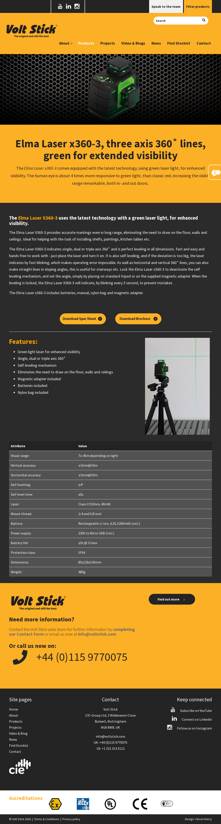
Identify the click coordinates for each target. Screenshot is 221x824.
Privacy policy (71, 819)
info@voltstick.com (110, 736)
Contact (204, 43)
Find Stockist (178, 43)
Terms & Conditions (46, 819)
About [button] (66, 43)
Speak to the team (166, 6)
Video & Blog (18, 733)
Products (86, 43)
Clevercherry (203, 819)
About (13, 715)
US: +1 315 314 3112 (110, 748)
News (156, 43)
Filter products (198, 6)
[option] (58, 804)
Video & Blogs (133, 43)
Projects (107, 43)
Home (13, 709)
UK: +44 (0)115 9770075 (110, 742)
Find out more (172, 599)
